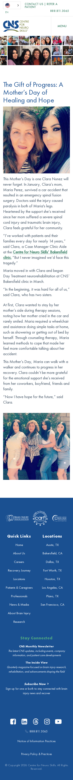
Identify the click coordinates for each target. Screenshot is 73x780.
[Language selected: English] (12, 5)
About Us (19, 553)
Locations (19, 579)
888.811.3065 (59, 11)
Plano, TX (52, 596)
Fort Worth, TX (52, 570)
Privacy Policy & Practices (36, 754)
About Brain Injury (19, 613)
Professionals (19, 596)
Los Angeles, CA (52, 587)
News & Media (19, 604)
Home (19, 545)
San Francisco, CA (52, 604)
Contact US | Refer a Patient (41, 6)
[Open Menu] (62, 26)
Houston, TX (52, 579)
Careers (19, 562)
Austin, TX (52, 545)
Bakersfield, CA (52, 553)
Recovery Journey (19, 570)
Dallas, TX (52, 562)
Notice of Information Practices (37, 741)
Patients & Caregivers (19, 587)
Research (19, 622)
